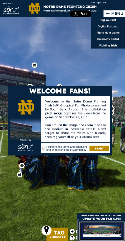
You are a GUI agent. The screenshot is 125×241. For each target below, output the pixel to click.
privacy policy (78, 149)
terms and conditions (75, 146)
